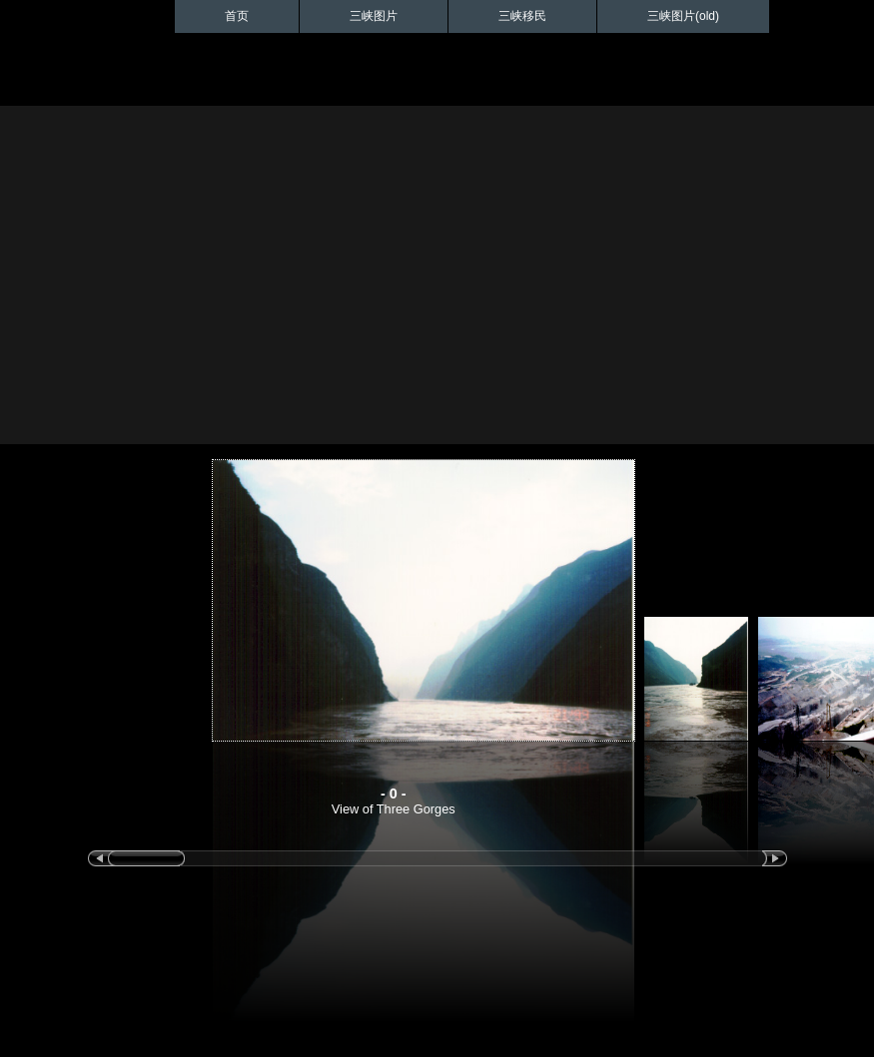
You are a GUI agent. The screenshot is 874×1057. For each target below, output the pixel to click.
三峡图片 (374, 16)
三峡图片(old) (683, 16)
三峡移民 (522, 16)
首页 (237, 16)
